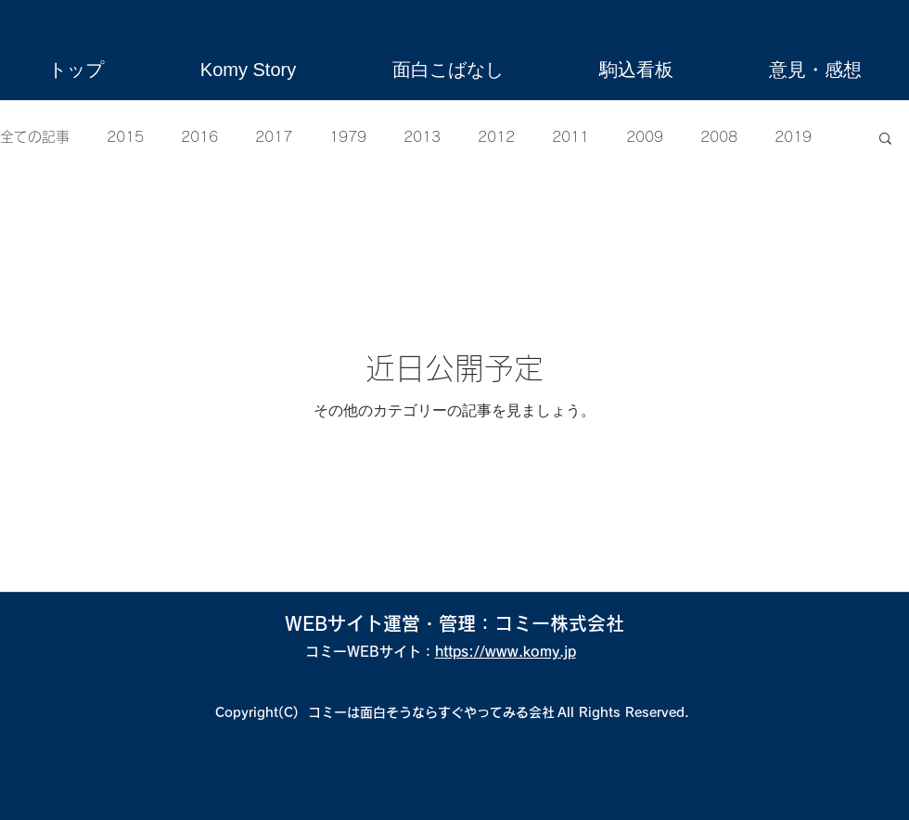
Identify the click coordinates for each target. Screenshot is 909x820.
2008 (718, 137)
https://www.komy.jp (505, 652)
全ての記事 (35, 137)
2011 (570, 137)
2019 (793, 137)
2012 (496, 137)
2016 (199, 137)
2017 (273, 137)
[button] (885, 139)
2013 (422, 137)
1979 (347, 137)
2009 (644, 137)
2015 (125, 137)
